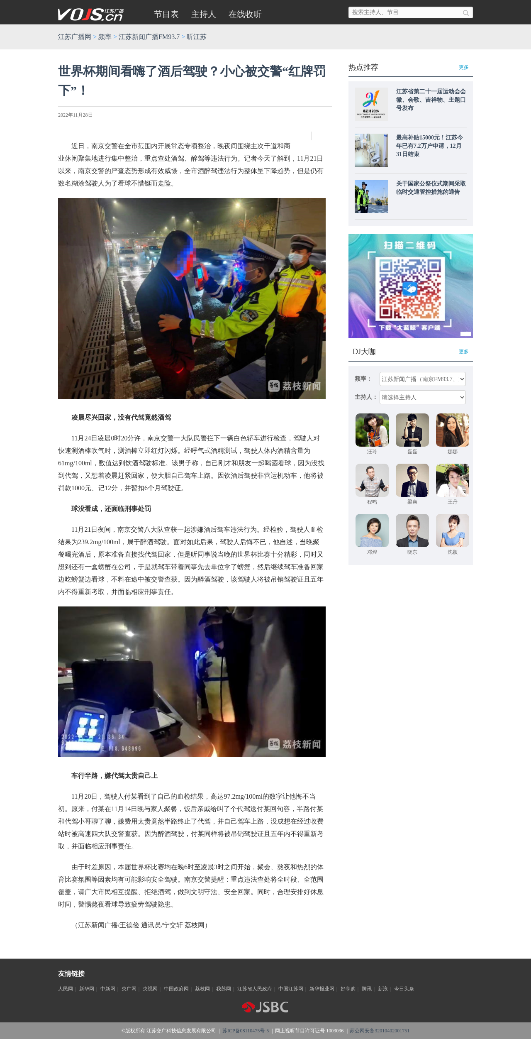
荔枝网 (202, 989)
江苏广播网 (74, 36)
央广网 (129, 989)
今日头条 (404, 989)
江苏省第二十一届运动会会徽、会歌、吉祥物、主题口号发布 (431, 99)
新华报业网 (321, 989)
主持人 (203, 14)
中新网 (107, 989)
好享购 (348, 989)
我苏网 (223, 989)
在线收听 (245, 14)
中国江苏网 (290, 989)
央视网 (150, 989)
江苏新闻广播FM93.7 (149, 36)
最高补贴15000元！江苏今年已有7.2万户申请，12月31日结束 (429, 145)
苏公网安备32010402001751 (379, 1031)
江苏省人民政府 (254, 989)
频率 (105, 36)
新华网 (86, 989)
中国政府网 (176, 989)
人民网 (65, 989)
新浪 (383, 989)
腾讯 (367, 989)
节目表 (166, 14)
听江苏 (197, 36)
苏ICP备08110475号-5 (245, 1031)
